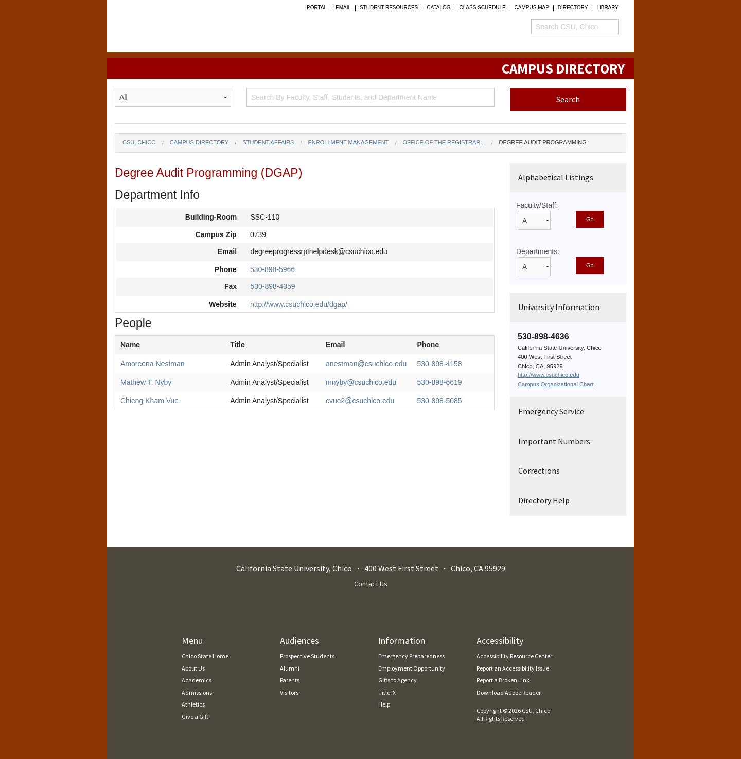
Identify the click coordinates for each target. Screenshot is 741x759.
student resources (389, 7)
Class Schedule (483, 7)
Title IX (387, 692)
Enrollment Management (348, 142)
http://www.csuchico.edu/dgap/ (298, 304)
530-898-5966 (272, 269)
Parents (289, 680)
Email (343, 7)
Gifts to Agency (397, 680)
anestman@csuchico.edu (366, 363)
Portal (317, 7)
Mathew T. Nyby (145, 382)
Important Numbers (554, 441)
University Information (558, 307)
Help (384, 704)
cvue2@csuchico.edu (360, 400)
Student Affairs (268, 142)
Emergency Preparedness (411, 656)
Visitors (289, 692)
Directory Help (544, 500)
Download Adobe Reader (509, 692)
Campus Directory (199, 142)
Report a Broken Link (503, 680)
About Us (193, 668)
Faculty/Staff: (537, 205)
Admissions (197, 692)
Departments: (537, 251)
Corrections (539, 470)
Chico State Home (205, 656)
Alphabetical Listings (555, 177)
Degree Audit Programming (542, 142)
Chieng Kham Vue (149, 400)
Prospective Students (307, 656)
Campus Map (532, 7)
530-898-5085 (439, 400)
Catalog (438, 7)
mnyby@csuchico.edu (361, 382)
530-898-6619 (439, 382)
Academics (196, 680)
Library (607, 7)
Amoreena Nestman (152, 363)
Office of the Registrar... (443, 142)
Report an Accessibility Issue (513, 668)
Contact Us (370, 583)
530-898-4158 (439, 363)
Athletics (193, 704)
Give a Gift (195, 716)
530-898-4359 (272, 286)
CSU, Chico (139, 142)
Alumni (289, 668)
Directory (573, 7)
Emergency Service (551, 411)
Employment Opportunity (411, 668)
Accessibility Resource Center (514, 656)
